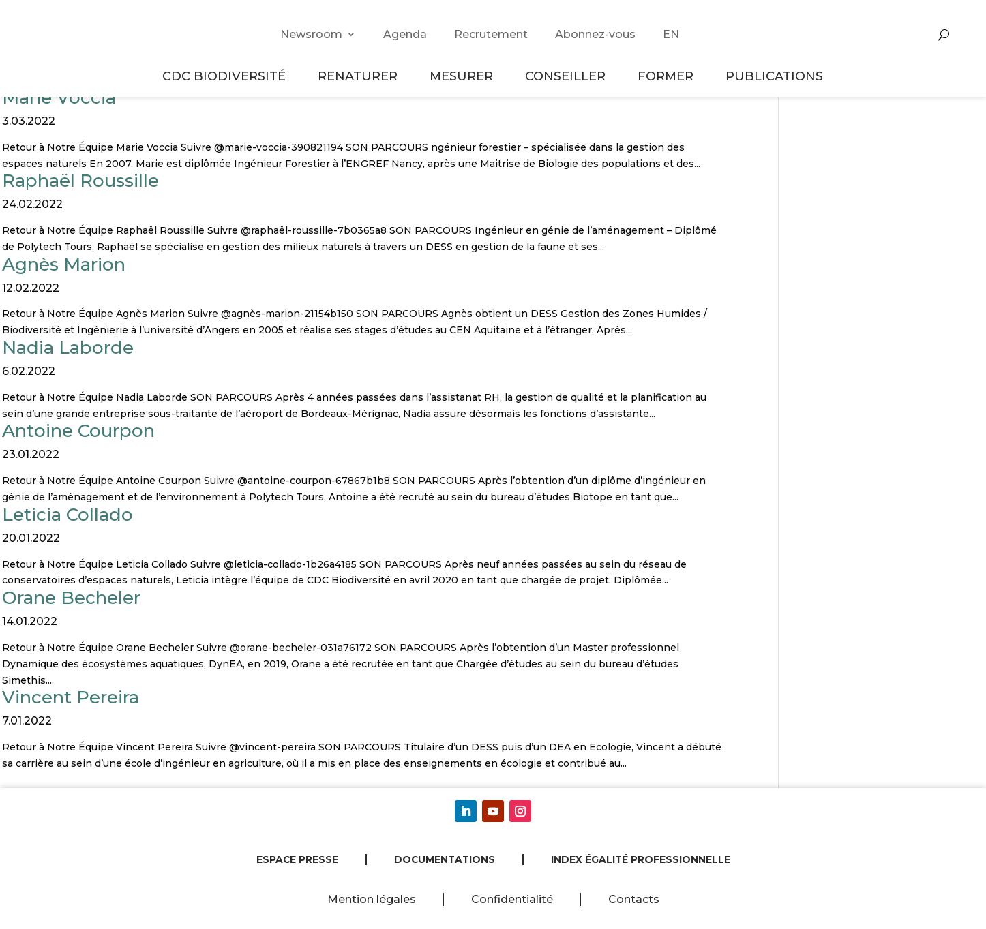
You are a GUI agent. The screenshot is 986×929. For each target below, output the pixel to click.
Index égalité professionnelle (640, 859)
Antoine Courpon (78, 431)
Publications (774, 76)
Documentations (444, 859)
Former (668, 76)
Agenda (405, 34)
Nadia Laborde (68, 348)
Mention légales (371, 899)
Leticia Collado (67, 515)
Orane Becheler (71, 598)
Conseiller (567, 76)
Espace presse (297, 859)
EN (671, 34)
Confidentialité (512, 899)
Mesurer (463, 76)
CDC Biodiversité (226, 76)
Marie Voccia (59, 97)
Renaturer (360, 76)
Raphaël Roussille (80, 181)
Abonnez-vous (595, 34)
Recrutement (491, 34)
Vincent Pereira (70, 697)
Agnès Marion (63, 264)
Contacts (633, 899)
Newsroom (311, 34)
